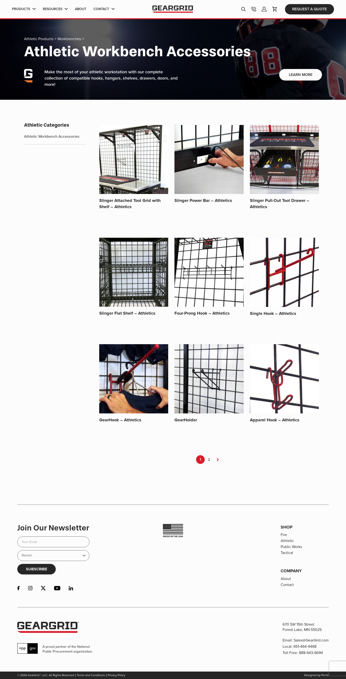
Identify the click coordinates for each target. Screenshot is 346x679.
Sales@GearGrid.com (311, 640)
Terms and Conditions (91, 675)
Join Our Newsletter (53, 527)
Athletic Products (39, 39)
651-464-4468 (304, 646)
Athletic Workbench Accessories (52, 136)
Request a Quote (309, 9)
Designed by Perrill (316, 675)
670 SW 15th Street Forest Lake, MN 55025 (302, 627)
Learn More (300, 74)
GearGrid (172, 9)
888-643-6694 (311, 652)
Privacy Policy (116, 675)
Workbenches (69, 39)
